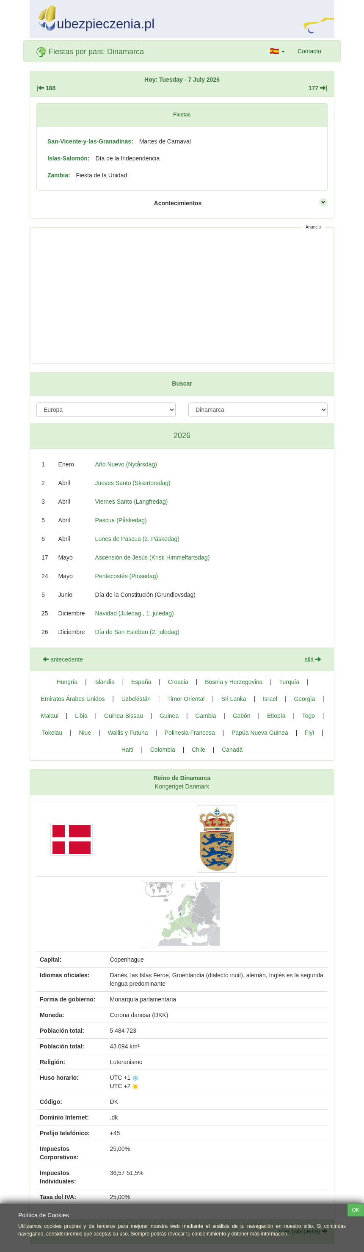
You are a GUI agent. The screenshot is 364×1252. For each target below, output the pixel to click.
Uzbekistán (136, 698)
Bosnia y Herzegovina (233, 681)
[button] (277, 51)
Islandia (104, 681)
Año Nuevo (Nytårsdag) (126, 464)
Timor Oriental (185, 698)
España (141, 681)
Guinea (169, 715)
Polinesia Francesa (190, 732)
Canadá (232, 749)
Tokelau (52, 732)
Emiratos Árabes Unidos (73, 698)
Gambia (205, 715)
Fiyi (309, 732)
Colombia (162, 749)
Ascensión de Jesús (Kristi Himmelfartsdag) (152, 557)
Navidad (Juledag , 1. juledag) (134, 613)
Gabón (242, 715)
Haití (127, 749)
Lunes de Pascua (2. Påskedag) (137, 538)
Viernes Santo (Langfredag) (131, 501)
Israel (270, 698)
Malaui (49, 715)
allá (312, 659)
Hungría (67, 681)
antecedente (63, 659)
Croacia (178, 681)
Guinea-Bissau (123, 715)
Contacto (309, 51)
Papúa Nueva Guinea (260, 732)
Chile (198, 749)
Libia (81, 715)
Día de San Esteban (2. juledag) (137, 632)
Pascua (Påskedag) (121, 520)
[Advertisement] (182, 295)
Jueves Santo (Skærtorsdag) (133, 483)
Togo (308, 715)
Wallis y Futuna (128, 732)
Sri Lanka (233, 698)
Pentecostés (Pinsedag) (126, 576)
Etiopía (276, 715)
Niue (85, 732)
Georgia (304, 698)
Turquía (289, 681)
